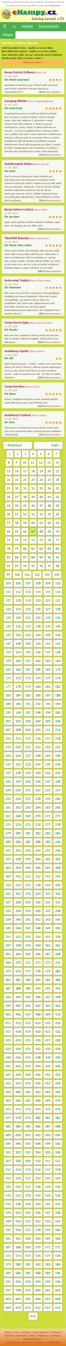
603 (8, 1299)
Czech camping (22, 1332)
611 (28, 1307)
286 (18, 842)
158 (57, 652)
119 (28, 600)
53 (33, 514)
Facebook (55, 1332)
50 (8, 514)
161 (28, 661)
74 (33, 540)
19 (41, 471)
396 (38, 997)
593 (28, 1281)
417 (8, 1031)
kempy (7, 1332)
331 (48, 902)
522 (38, 1178)
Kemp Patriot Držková (19, 72)
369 (8, 962)
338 (57, 911)
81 (33, 549)
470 (57, 1100)
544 (18, 1213)
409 (48, 1014)
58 (16, 523)
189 (8, 704)
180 (38, 687)
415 (48, 1023)
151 (48, 643)
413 (28, 1023)
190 (18, 704)
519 (8, 1178)
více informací (52, 5)
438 (38, 1057)
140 (57, 626)
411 (8, 1023)
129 (8, 618)
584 (57, 1264)
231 (8, 764)
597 (8, 1290)
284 (57, 833)
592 (18, 1281)
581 (28, 1264)
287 (28, 842)
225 (8, 756)
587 (28, 1273)
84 (57, 549)
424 (18, 1040)
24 (25, 480)
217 (48, 738)
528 (38, 1187)
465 (8, 1100)
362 (57, 945)
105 (8, 583)
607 (48, 1299)
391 (48, 988)
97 (49, 566)
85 (8, 557)
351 (8, 937)
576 (38, 1256)
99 (8, 574)
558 (38, 1230)
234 (38, 764)
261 (8, 807)
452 (57, 1075)
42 (57, 497)
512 (57, 1161)
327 (8, 902)
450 (38, 1075)
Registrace (43, 1335)
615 (33, 1316)
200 (57, 712)
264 (38, 807)
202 (18, 721)
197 (28, 712)
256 (18, 799)
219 (8, 747)
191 (28, 704)
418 (18, 1031)
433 (48, 1049)
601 (48, 1290)
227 (28, 756)
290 (57, 842)
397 (48, 997)
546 (38, 1213)
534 (38, 1195)
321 (8, 893)
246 (38, 781)
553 (48, 1221)
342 (38, 919)
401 (28, 1006)
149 (28, 643)
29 (8, 488)
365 (28, 954)
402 (38, 1006)
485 (28, 1126)
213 (8, 738)
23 (16, 480)
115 (48, 592)
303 (8, 868)
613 (48, 1307)
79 (16, 549)
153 (8, 652)
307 (48, 868)
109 (48, 583)
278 (57, 824)
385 (48, 980)
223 (48, 747)
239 (28, 773)
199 (48, 712)
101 (27, 574)
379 (48, 971)
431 (28, 1049)
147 (8, 643)
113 (28, 592)
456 (38, 1083)
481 (48, 1118)
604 (18, 1299)
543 (8, 1213)
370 (18, 962)
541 (48, 1204)
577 (48, 1256)
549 (8, 1221)
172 (18, 678)
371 (28, 962)
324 (38, 893)
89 (41, 557)
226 (18, 756)
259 (48, 799)
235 (48, 764)
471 (8, 1109)
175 (48, 678)
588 (38, 1273)
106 (18, 583)
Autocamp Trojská (16, 280)
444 (38, 1066)
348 (38, 928)
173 (28, 678)
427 (48, 1040)
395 (28, 997)
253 (48, 790)
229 (48, 756)
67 (33, 531)
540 (38, 1204)
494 (57, 1135)
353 (28, 937)
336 (38, 911)
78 (8, 549)
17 (25, 471)
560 (57, 1230)
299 (28, 859)
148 (18, 643)
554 (57, 1221)
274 (18, 824)
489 (8, 1135)
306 (38, 868)
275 (28, 824)
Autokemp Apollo (16, 351)
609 (8, 1307)
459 (8, 1092)
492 (38, 1135)
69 (49, 531)
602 (57, 1290)
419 (28, 1031)
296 (57, 850)
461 (28, 1092)
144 (38, 635)
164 (57, 661)
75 (41, 540)
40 (41, 497)
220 (18, 747)
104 (56, 574)
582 (38, 1264)
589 (48, 1273)
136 (18, 626)
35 (57, 488)
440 (57, 1057)
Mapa (8, 34)
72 (16, 540)
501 (8, 1152)
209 (28, 730)
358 (18, 945)
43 (8, 505)
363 (8, 954)
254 (57, 790)
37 (16, 497)
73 (25, 540)
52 (25, 514)
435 (8, 1057)
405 (8, 1014)
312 (38, 876)
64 (8, 531)
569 (28, 1247)
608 (57, 1299)
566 (57, 1238)
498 (38, 1144)
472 (18, 1109)
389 (28, 988)
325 (48, 893)
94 (25, 566)
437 (28, 1057)
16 (16, 471)
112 (18, 592)
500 (57, 1144)
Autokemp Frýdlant (17, 415)
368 (57, 954)
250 (18, 790)
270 (38, 816)
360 (38, 945)
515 (28, 1169)
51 (16, 514)
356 (57, 937)
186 (38, 695)
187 (48, 695)
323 (28, 893)
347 (28, 928)
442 (18, 1066)
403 (48, 1006)
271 (48, 816)
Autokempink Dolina (18, 164)
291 (8, 850)
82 (41, 549)
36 (8, 497)
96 (41, 566)
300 (38, 859)
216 (38, 738)
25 (33, 480)
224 (57, 747)
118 (18, 600)
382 (18, 980)
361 (48, 945)
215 (28, 738)
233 (28, 764)
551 (28, 1221)
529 (48, 1187)
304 (18, 868)
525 (8, 1187)
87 (25, 557)
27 (49, 480)
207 (8, 730)
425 (28, 1040)
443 (28, 1066)
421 (48, 1031)
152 (57, 643)
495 (8, 1144)
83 (49, 549)
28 (57, 480)
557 (28, 1230)
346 (18, 928)
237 (8, 773)
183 (8, 695)
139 (48, 626)
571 (48, 1247)
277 (48, 824)
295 (48, 850)
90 (49, 557)
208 (18, 730)
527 (28, 1187)
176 (57, 678)
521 (28, 1178)
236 (57, 764)
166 (18, 669)
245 (28, 781)
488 (57, 1126)
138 (38, 626)
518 (57, 1169)
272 (57, 816)
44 (16, 505)
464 (57, 1092)
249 (8, 790)
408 (38, 1014)
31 (25, 488)
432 (38, 1049)
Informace (21, 1335)
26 (41, 480)
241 (48, 773)
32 (33, 488)
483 (8, 1126)
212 (57, 730)
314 (57, 876)
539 (28, 1204)
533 (28, 1195)
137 (28, 626)
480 (38, 1118)
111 (8, 592)
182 (57, 687)
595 (48, 1281)
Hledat (27, 26)
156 (38, 652)
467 (28, 1100)
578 (57, 1256)
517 (48, 1169)
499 (48, 1144)
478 (18, 1118)
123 (8, 609)
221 (28, 747)
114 (38, 592)
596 (57, 1281)
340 (18, 919)
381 (8, 980)
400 (18, 1006)
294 (38, 850)
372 (38, 962)
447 (8, 1075)
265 (48, 807)
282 (38, 833)
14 (57, 462)
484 (18, 1126)
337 (48, 911)
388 (18, 988)
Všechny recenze (50, 91)
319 (48, 885)
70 (57, 531)
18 (33, 471)
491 (28, 1135)
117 (8, 600)
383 (28, 980)
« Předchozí (13, 445)
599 (28, 1290)
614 (57, 1307)
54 (41, 514)
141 (8, 635)
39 (33, 497)
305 (28, 868)
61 (41, 523)
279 (8, 833)
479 (28, 1118)
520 (18, 1178)
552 (38, 1221)
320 (57, 885)
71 (8, 540)
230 (57, 756)
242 (57, 773)
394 (18, 997)
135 (8, 626)
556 (18, 1230)
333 (8, 911)
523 (48, 1178)
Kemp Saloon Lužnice (19, 209)
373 (48, 962)
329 (28, 902)
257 (28, 799)
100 (17, 574)
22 (8, 480)
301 (48, 859)
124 (18, 609)
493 (48, 1135)
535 (48, 1195)
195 (8, 712)
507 (8, 1161)
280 (18, 833)
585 (8, 1273)
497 (28, 1144)
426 (38, 1040)
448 (18, 1075)
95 (33, 566)
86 (16, 557)
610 (18, 1307)
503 (28, 1152)
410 (57, 1014)
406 (18, 1014)
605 (28, 1299)
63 (57, 523)
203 (28, 721)
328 (18, 902)
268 (18, 816)
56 (57, 514)
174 (38, 678)
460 (18, 1092)
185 (28, 695)
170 (57, 669)
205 (48, 721)
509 (28, 1161)
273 (8, 824)
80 (25, 549)
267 (8, 816)
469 (48, 1100)
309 (8, 876)
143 (28, 635)
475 (48, 1109)
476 (57, 1109)
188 (57, 695)
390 (38, 988)
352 (18, 937)
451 (48, 1075)
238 (18, 773)
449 (28, 1075)
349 (48, 928)
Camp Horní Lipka (16, 322)
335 (28, 911)
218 (57, 738)
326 (57, 893)
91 (57, 557)
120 (38, 600)
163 (48, 661)
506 (57, 1152)
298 (18, 859)
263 (28, 807)
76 (49, 540)
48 (49, 505)
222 (38, 747)
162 (38, 661)
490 (18, 1135)
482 (57, 1118)
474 (38, 1109)
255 (8, 799)
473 (28, 1109)
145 (48, 635)
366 (38, 954)
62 (49, 523)
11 (32, 462)
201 (8, 721)
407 (28, 1014)
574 (18, 1256)
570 (38, 1247)
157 (48, 652)
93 (16, 566)
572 (57, 1247)
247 (48, 781)
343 (48, 919)
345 (8, 928)
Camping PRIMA (15, 101)
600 (38, 1290)
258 (38, 799)
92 (8, 566)
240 (38, 773)
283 (48, 833)
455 (28, 1083)
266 (57, 807)
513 (8, 1169)
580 (18, 1264)
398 (57, 997)
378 (38, 971)
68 (41, 531)
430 (18, 1049)
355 (48, 937)
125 (28, 609)
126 (38, 609)
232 (18, 764)
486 (38, 1126)
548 (57, 1213)
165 (8, 669)
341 (28, 919)
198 (38, 712)
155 (28, 652)
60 (33, 523)
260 (57, 799)
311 (28, 876)
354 (38, 937)
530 (57, 1187)
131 (28, 618)
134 (57, 618)
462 (38, 1092)
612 (38, 1307)
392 (57, 988)
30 (16, 488)
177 (8, 687)
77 (57, 540)
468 (38, 1100)
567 (8, 1247)
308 (57, 868)
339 (8, 919)
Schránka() (49, 26)
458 (57, 1083)
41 (49, 497)
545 (28, 1213)
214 (18, 738)
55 (49, 514)
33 (41, 488)
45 (25, 505)
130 (18, 618)
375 (8, 971)
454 (18, 1083)
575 (28, 1256)
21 (57, 471)
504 (38, 1152)
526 (18, 1187)
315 (8, 885)
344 (57, 919)
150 (38, 643)
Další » (56, 445)
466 (18, 1100)
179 (28, 687)
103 (47, 574)
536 (57, 1195)
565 (48, 1238)
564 (38, 1238)
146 (57, 635)
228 (38, 756)
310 (18, 876)
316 (18, 885)
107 (28, 583)
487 (48, 1126)
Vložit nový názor (33, 62)
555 (8, 1230)
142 (18, 635)
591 (8, 1281)
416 (57, 1023)
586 (18, 1273)
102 (37, 574)
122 (57, 600)
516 (38, 1169)
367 (48, 954)
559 (48, 1230)
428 (57, 1040)
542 (57, 1204)
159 (8, 661)
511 (48, 1161)
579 (8, 1264)
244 (18, 781)
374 (57, 962)
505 (48, 1152)
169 (48, 669)
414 (38, 1023)
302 (57, 859)
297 (8, 859)
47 (41, 505)
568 (18, 1247)
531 (8, 1195)
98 (57, 566)
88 (33, 557)
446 (57, 1066)
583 (48, 1264)
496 (18, 1144)
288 (38, 842)
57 (8, 523)
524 (57, 1178)
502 (18, 1152)
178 (18, 687)
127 (48, 609)
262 (18, 807)
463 (48, 1092)
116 (57, 592)
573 (8, 1256)
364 (18, 954)
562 (18, 1238)
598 (18, 1290)
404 (57, 1006)
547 (48, 1213)
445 (48, 1066)
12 (40, 462)
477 (8, 1118)
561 (8, 1238)
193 (48, 704)
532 (18, 1195)
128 (57, 609)
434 (57, 1049)
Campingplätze (40, 1332)
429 (8, 1049)
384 (38, 980)
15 (8, 471)
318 (38, 885)
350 (57, 928)
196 (18, 712)
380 (57, 971)
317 (28, 885)
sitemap (55, 1335)
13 (49, 462)
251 (28, 790)
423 (8, 1040)
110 (57, 583)
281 (28, 833)
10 (24, 462)
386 (57, 980)
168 (38, 669)
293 (28, 850)
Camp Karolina (14, 386)
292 (18, 850)
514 (18, 1169)
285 (8, 842)
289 (48, 842)
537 (8, 1204)
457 (48, 1083)
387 (8, 988)
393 (8, 997)
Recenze (9, 1335)
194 (57, 704)
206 (57, 721)
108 (38, 583)
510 (38, 1161)
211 (48, 730)
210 (38, 730)
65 (16, 531)
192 (38, 704)
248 (57, 781)
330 (38, 902)
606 (38, 1299)
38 (25, 497)
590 (57, 1273)
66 (25, 531)
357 (8, 945)
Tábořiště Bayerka (16, 238)
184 (18, 695)
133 (48, 618)
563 (28, 1238)
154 (18, 652)
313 (48, 876)
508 (18, 1161)
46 (33, 505)
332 (57, 902)
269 (28, 816)
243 (8, 781)
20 (49, 471)
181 (48, 687)
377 (28, 971)
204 (38, 721)
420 (38, 1031)
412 (18, 1023)
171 (8, 678)
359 (28, 945)
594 (38, 1281)
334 (18, 911)
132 (38, 618)
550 (18, 1221)
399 (8, 1006)
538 (18, 1204)
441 (8, 1066)
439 (48, 1057)
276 (38, 824)
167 (28, 669)
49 (57, 505)
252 (38, 790)
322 (18, 893)
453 (8, 1083)
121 (48, 600)
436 (18, 1057)
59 (25, 523)
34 (49, 488)
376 (18, 971)
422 (57, 1031)
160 (18, 661)
